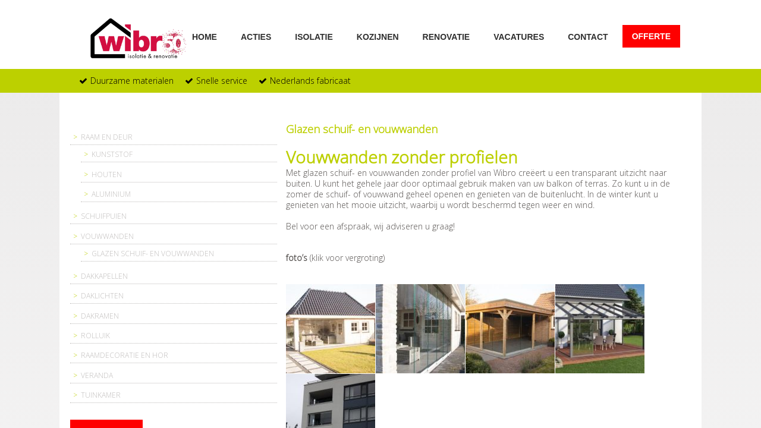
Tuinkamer (101, 395)
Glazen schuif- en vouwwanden (153, 253)
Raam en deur (107, 137)
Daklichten (102, 296)
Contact (588, 36)
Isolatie (314, 36)
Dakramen (100, 316)
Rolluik (95, 336)
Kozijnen (378, 36)
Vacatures (518, 36)
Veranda (97, 375)
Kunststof (112, 154)
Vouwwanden (107, 236)
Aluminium (111, 194)
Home (204, 36)
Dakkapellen (104, 276)
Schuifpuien (104, 216)
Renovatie (446, 36)
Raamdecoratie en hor (124, 355)
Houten (107, 174)
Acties (256, 36)
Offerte (651, 36)
